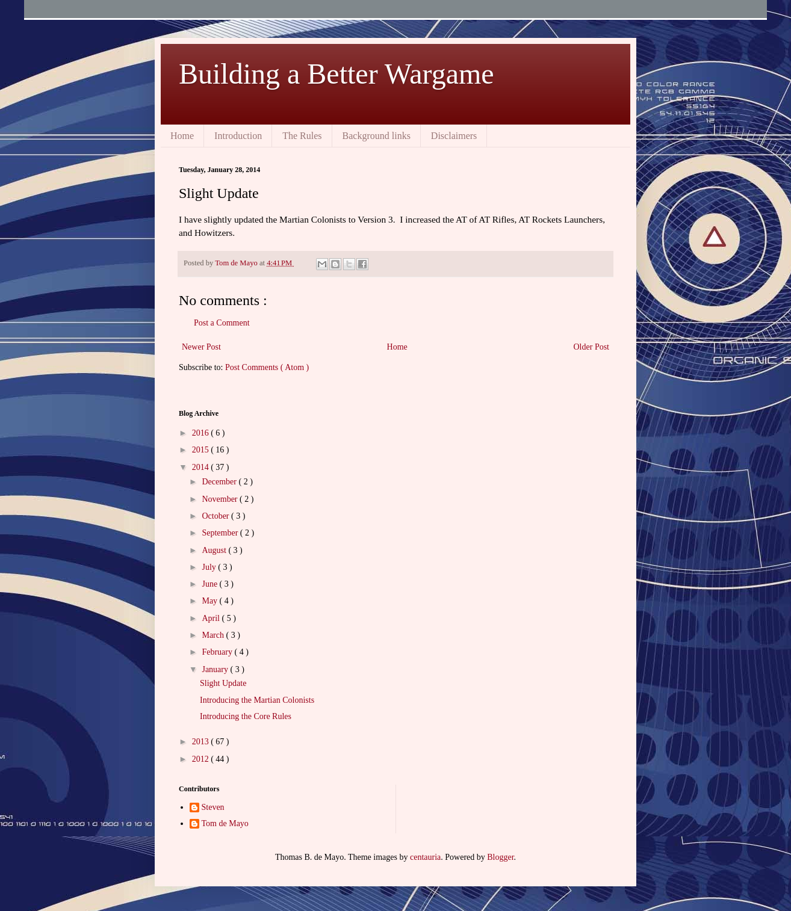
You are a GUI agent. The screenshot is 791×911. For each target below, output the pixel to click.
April (212, 618)
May (210, 600)
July (210, 567)
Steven (213, 807)
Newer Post (201, 346)
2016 (201, 432)
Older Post (592, 346)
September (221, 532)
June (210, 583)
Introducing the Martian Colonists (257, 700)
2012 (201, 759)
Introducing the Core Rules (245, 716)
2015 (201, 449)
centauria (425, 857)
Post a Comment (222, 322)
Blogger (500, 857)
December (220, 481)
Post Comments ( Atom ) (267, 367)
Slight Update (223, 683)
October (216, 515)
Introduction (238, 136)
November (221, 499)
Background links (377, 136)
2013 (201, 741)
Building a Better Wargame (336, 74)
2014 (201, 467)
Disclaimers (454, 136)
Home (182, 136)
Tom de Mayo (225, 823)
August (215, 550)
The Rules (301, 136)
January (216, 669)
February (218, 651)
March (214, 635)
